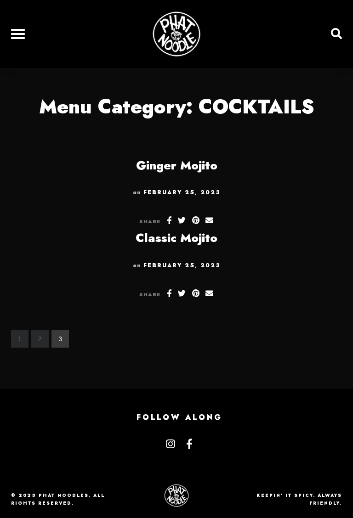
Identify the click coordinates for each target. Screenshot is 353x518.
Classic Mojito (176, 238)
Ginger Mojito (176, 165)
